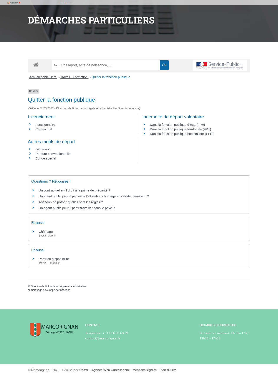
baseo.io (65, 290)
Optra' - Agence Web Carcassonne (104, 370)
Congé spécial (45, 158)
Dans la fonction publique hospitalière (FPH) (182, 134)
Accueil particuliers (43, 77)
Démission (43, 149)
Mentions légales (145, 370)
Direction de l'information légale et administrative (58, 286)
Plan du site (168, 370)
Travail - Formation (74, 77)
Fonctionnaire (45, 124)
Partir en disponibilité (54, 259)
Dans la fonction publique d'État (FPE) (177, 124)
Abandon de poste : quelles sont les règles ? (71, 202)
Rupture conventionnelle (53, 154)
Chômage (46, 231)
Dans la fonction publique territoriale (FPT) (180, 129)
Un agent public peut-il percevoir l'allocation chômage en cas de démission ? (94, 196)
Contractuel (43, 129)
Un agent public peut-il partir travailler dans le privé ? (77, 208)
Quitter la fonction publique (110, 77)
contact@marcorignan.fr (102, 338)
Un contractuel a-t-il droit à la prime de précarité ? (74, 190)
